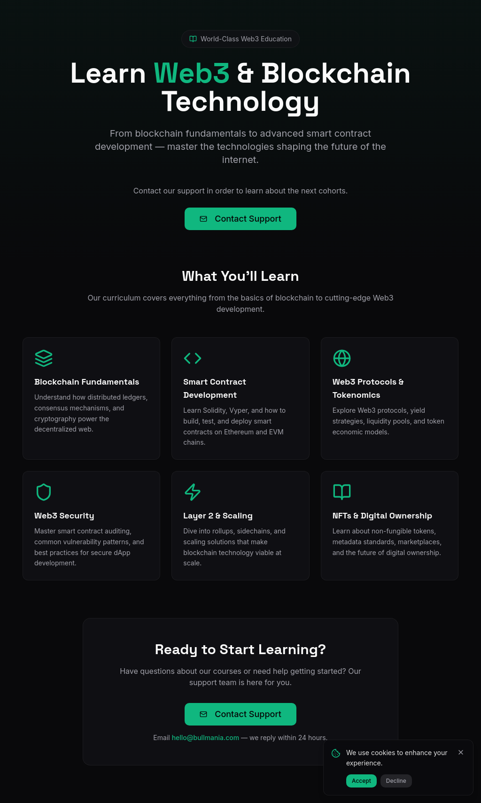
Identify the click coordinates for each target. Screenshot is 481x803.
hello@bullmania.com (206, 737)
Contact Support (240, 219)
